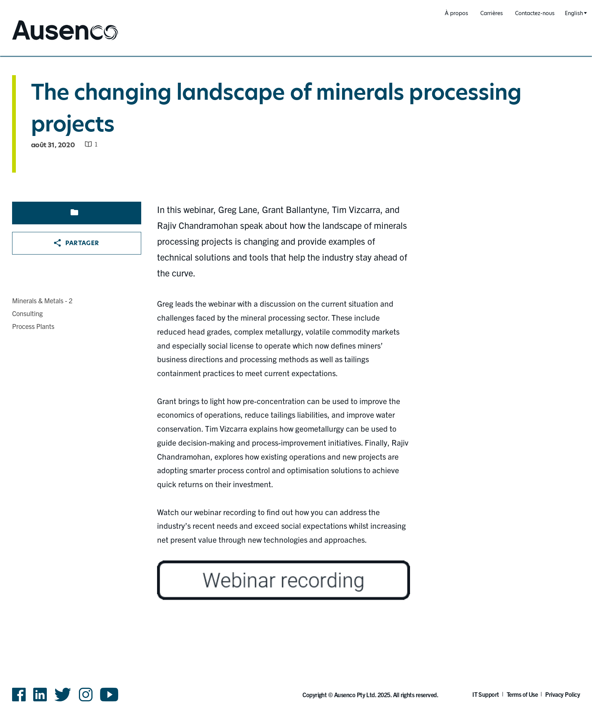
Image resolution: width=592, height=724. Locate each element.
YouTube (109, 694)
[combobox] (575, 13)
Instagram (85, 694)
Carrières (491, 13)
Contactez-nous (535, 13)
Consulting (27, 313)
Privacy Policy (562, 694)
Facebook (19, 694)
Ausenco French (40, 40)
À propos (456, 13)
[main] (296, 341)
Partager (76, 243)
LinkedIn (40, 694)
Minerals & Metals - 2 (42, 300)
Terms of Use (522, 694)
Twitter (62, 694)
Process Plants (33, 326)
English (574, 13)
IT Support (485, 694)
